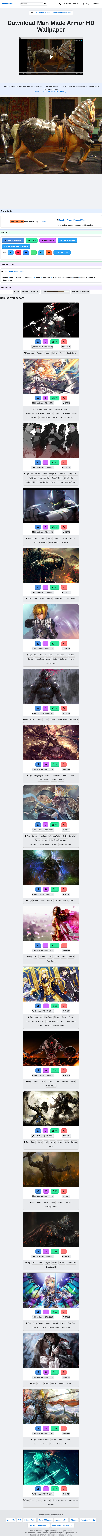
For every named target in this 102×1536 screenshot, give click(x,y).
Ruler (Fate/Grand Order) (58, 840)
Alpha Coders (7, 4)
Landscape (46, 277)
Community (78, 3)
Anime (62, 353)
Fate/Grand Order (66, 417)
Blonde (30, 659)
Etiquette (74, 1520)
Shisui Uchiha (56, 478)
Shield (59, 277)
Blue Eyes (66, 413)
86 (55, 1372)
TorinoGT (44, 221)
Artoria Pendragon (45, 409)
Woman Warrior (43, 780)
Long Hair (33, 417)
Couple (53, 1383)
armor (22, 272)
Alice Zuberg (71, 1021)
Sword (57, 413)
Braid (65, 836)
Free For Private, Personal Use (72, 220)
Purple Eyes (73, 474)
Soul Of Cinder (37, 1263)
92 (55, 764)
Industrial (83, 277)
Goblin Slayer (71, 353)
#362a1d (50, 291)
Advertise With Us (88, 1520)
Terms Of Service (45, 1520)
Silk (35, 957)
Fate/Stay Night (44, 417)
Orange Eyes (38, 776)
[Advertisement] (51, 191)
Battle (67, 1142)
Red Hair (47, 1500)
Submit (67, 3)
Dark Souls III (51, 1267)
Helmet (75, 277)
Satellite (91, 277)
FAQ (19, 1520)
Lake (53, 277)
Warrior (72, 538)
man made (13, 272)
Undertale (51, 1504)
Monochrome (35, 474)
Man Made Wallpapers (62, 13)
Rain (46, 719)
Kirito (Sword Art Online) (34, 1021)
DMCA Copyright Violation (39, 1525)
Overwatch (64, 542)
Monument (67, 277)
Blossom (42, 957)
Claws (40, 1142)
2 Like (32, 241)
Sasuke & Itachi (70, 482)
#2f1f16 (55, 291)
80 (55, 1070)
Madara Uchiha (31, 482)
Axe (32, 353)
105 (54, 1131)
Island (20, 277)
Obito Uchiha (68, 478)
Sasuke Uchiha (43, 478)
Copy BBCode (62, 253)
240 (54, 342)
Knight (51, 1146)
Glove (35, 655)
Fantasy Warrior (69, 900)
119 (54, 708)
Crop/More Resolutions (16, 247)
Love (69, 1383)
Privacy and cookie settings (62, 1525)
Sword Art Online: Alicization (54, 1025)
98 (55, 889)
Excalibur (71, 655)
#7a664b (61, 291)
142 (54, 587)
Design (37, 277)
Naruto (60, 482)
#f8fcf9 (66, 291)
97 (55, 1489)
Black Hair (62, 474)
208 (54, 398)
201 (54, 463)
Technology (29, 277)
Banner (34, 836)
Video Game (53, 542)
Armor (47, 353)
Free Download (13, 241)
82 (55, 1428)
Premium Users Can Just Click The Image (51, 92)
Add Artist (17, 221)
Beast (33, 1142)
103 (54, 825)
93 (55, 1006)
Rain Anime (74, 719)
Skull (46, 1142)
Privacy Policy (29, 1520)
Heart (39, 1500)
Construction (6, 280)
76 (55, 1191)
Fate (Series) (60, 655)
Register (95, 3)
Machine (13, 277)
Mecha (49, 538)
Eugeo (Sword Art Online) (55, 1021)
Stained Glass (54, 1327)
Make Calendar (67, 241)
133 (54, 946)
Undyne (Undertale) (59, 1500)
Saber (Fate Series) (62, 409)
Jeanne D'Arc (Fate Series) (34, 413)
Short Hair (56, 776)
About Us (11, 1520)
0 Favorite (48, 241)
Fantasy (50, 900)
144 (54, 644)
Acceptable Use (61, 1520)
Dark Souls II (70, 599)
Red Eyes (32, 478)
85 (55, 1312)
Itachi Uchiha (43, 482)
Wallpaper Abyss (43, 13)
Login (88, 3)
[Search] (45, 3)
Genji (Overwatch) (40, 542)
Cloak (50, 957)
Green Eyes (39, 659)
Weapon (40, 353)
